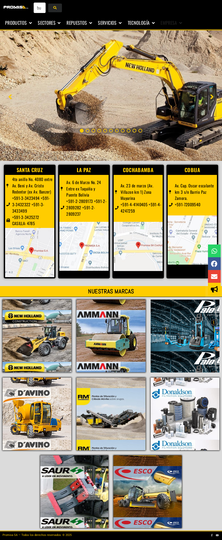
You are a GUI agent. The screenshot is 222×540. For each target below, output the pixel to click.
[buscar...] (40, 8)
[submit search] (55, 8)
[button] (19, 23)
